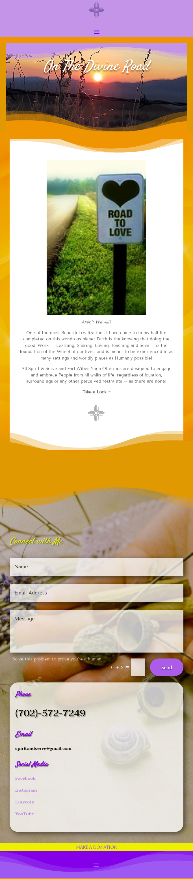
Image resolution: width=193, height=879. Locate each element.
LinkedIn (24, 802)
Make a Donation (96, 847)
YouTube (24, 814)
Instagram (26, 790)
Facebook (25, 778)
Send (166, 667)
